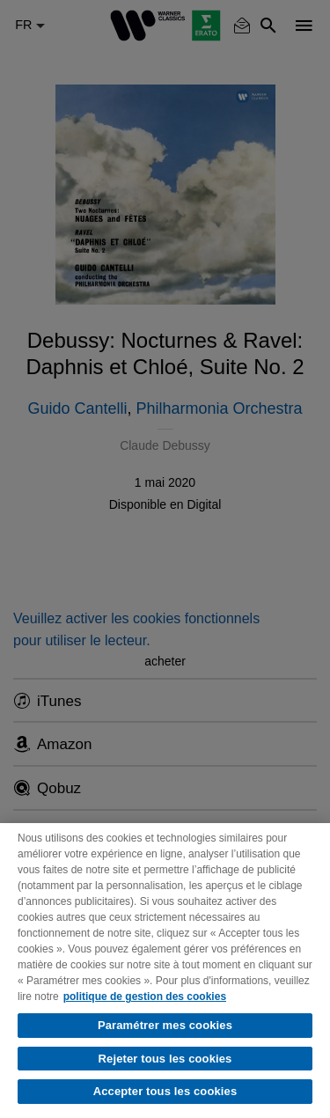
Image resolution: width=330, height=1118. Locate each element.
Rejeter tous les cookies (165, 1058)
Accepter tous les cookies (165, 1091)
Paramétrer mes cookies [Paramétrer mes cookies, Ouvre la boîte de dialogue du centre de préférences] (165, 1025)
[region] (165, 970)
